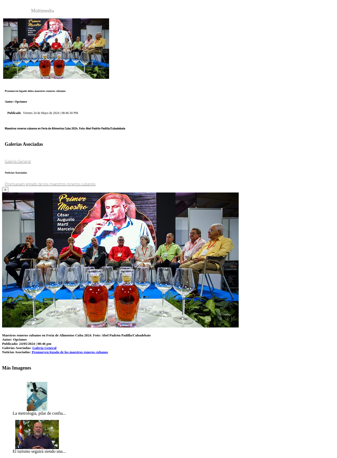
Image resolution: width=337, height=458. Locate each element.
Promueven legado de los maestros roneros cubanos (50, 184)
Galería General (18, 161)
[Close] (5, 189)
